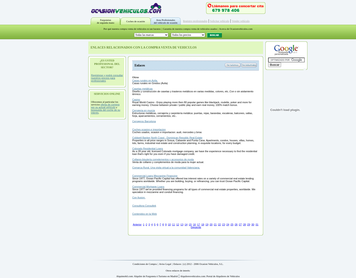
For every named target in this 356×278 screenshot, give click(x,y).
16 (194, 224)
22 (219, 224)
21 (215, 224)
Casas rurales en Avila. (145, 80)
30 (252, 224)
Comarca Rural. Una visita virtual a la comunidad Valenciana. (166, 167)
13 (181, 224)
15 (190, 224)
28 (244, 224)
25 (232, 224)
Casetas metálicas (142, 88)
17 (198, 224)
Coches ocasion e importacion (149, 129)
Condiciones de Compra (145, 264)
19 (206, 224)
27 (240, 224)
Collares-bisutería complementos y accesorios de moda (163, 159)
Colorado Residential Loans (147, 148)
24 (227, 224)
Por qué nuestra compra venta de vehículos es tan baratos (132, 28)
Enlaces (177, 264)
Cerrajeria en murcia (143, 110)
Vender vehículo (241, 21)
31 (257, 224)
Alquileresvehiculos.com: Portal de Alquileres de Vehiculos (210, 276)
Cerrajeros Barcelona (144, 121)
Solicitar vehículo (219, 21)
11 (173, 224)
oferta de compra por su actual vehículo (105, 106)
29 (248, 224)
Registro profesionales (195, 21)
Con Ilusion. (139, 197)
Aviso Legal (165, 264)
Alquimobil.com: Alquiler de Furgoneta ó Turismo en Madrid (147, 276)
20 (211, 224)
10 (169, 224)
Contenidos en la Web (144, 213)
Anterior (137, 224)
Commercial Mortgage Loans (148, 186)
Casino (136, 99)
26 (236, 224)
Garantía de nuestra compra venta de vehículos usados (190, 28)
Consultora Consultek (144, 205)
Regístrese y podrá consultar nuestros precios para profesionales (107, 78)
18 (202, 224)
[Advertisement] (107, 190)
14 (186, 224)
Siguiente (196, 227)
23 (223, 224)
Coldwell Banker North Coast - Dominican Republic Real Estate (167, 137)
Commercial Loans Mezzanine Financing (155, 175)
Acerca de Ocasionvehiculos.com (235, 28)
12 (177, 224)
